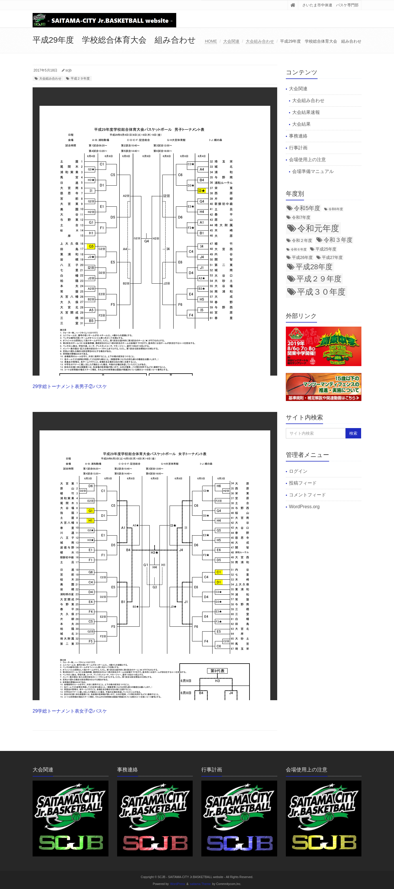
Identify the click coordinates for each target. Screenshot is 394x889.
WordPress (177, 884)
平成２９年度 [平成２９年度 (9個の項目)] (319, 278)
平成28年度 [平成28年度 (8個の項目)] (314, 267)
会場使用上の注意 (307, 159)
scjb (68, 70)
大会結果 (301, 124)
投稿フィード (303, 483)
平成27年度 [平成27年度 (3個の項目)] (332, 257)
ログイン (298, 471)
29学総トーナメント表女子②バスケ (70, 711)
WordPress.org (304, 506)
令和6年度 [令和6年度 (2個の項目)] (336, 209)
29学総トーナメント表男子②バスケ (70, 386)
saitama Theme (200, 884)
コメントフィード (307, 494)
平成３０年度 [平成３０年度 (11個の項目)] (321, 291)
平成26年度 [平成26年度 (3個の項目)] (302, 257)
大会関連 (231, 41)
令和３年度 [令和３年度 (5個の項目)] (338, 240)
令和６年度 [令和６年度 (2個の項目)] (299, 249)
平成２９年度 (80, 78)
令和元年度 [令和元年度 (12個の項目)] (318, 228)
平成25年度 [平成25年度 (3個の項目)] (326, 249)
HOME (211, 41)
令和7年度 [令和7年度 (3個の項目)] (301, 217)
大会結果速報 (306, 112)
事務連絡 (298, 135)
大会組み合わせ (260, 41)
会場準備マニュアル (313, 171)
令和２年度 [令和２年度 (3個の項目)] (302, 240)
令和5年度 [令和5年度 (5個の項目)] (307, 208)
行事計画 (298, 147)
